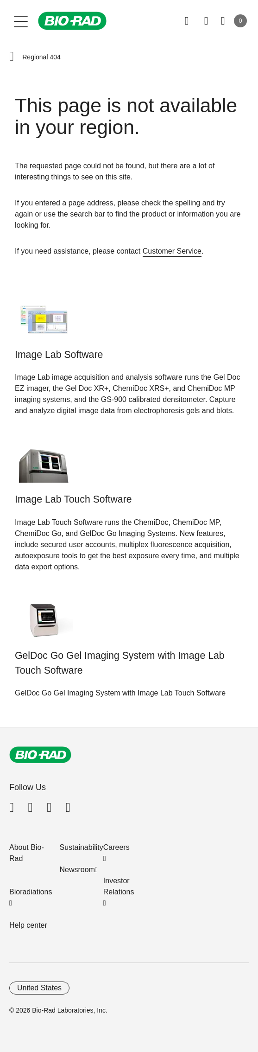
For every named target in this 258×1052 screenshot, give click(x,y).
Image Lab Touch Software (73, 499)
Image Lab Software (59, 354)
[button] (11, 57)
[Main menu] (21, 20)
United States (39, 988)
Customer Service (172, 251)
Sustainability (81, 847)
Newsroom (77, 869)
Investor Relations (118, 886)
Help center (28, 925)
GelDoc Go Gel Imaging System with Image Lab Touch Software (120, 663)
